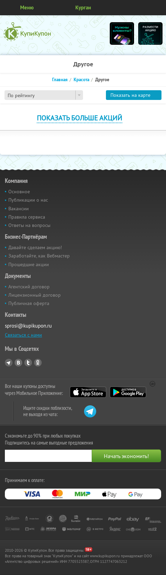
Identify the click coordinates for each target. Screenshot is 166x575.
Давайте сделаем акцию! (35, 247)
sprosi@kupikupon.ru (28, 325)
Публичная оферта (28, 303)
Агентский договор (29, 287)
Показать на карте (130, 95)
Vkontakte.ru (18, 362)
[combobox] (44, 95)
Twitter (28, 362)
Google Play (128, 392)
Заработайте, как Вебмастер (39, 256)
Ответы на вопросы (29, 225)
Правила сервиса (26, 217)
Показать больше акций (79, 117)
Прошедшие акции (28, 264)
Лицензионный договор (34, 295)
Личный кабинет (158, 7)
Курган (83, 7)
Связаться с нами (23, 335)
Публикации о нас (28, 200)
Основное (19, 191)
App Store (88, 392)
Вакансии (18, 208)
